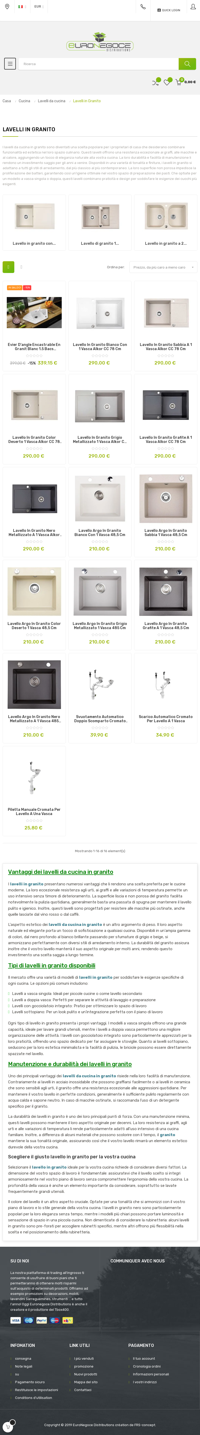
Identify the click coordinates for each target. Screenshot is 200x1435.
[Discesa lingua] (22, 6)
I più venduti (84, 1358)
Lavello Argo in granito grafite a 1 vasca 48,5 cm (166, 626)
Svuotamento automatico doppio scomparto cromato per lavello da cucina (100, 719)
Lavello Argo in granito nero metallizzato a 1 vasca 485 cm (34, 719)
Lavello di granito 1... (100, 243)
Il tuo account (144, 1358)
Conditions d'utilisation (33, 1398)
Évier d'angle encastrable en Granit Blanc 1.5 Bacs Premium (34, 347)
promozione (83, 1366)
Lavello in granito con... (34, 243)
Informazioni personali (151, 1374)
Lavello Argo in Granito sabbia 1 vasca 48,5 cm (166, 533)
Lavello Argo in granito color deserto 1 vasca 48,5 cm (34, 626)
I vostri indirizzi (145, 1382)
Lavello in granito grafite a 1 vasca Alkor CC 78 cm (166, 440)
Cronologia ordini (147, 1366)
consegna (23, 1358)
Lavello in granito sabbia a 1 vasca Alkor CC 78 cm (166, 347)
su (17, 1374)
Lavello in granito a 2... (166, 243)
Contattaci (82, 1390)
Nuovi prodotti (85, 1374)
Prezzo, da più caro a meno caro (165, 267)
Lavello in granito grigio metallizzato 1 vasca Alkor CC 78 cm (100, 440)
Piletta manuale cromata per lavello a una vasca (34, 812)
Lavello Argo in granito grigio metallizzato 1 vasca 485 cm (100, 626)
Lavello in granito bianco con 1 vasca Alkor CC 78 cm (100, 347)
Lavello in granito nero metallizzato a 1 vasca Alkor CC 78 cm (34, 533)
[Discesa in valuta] (39, 6)
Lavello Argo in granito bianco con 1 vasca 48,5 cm (99, 533)
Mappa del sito (86, 1382)
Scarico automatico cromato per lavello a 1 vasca (166, 719)
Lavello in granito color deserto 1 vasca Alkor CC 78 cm (34, 440)
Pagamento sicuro (30, 1382)
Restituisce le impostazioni (36, 1390)
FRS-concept (144, 1425)
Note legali (23, 1366)
